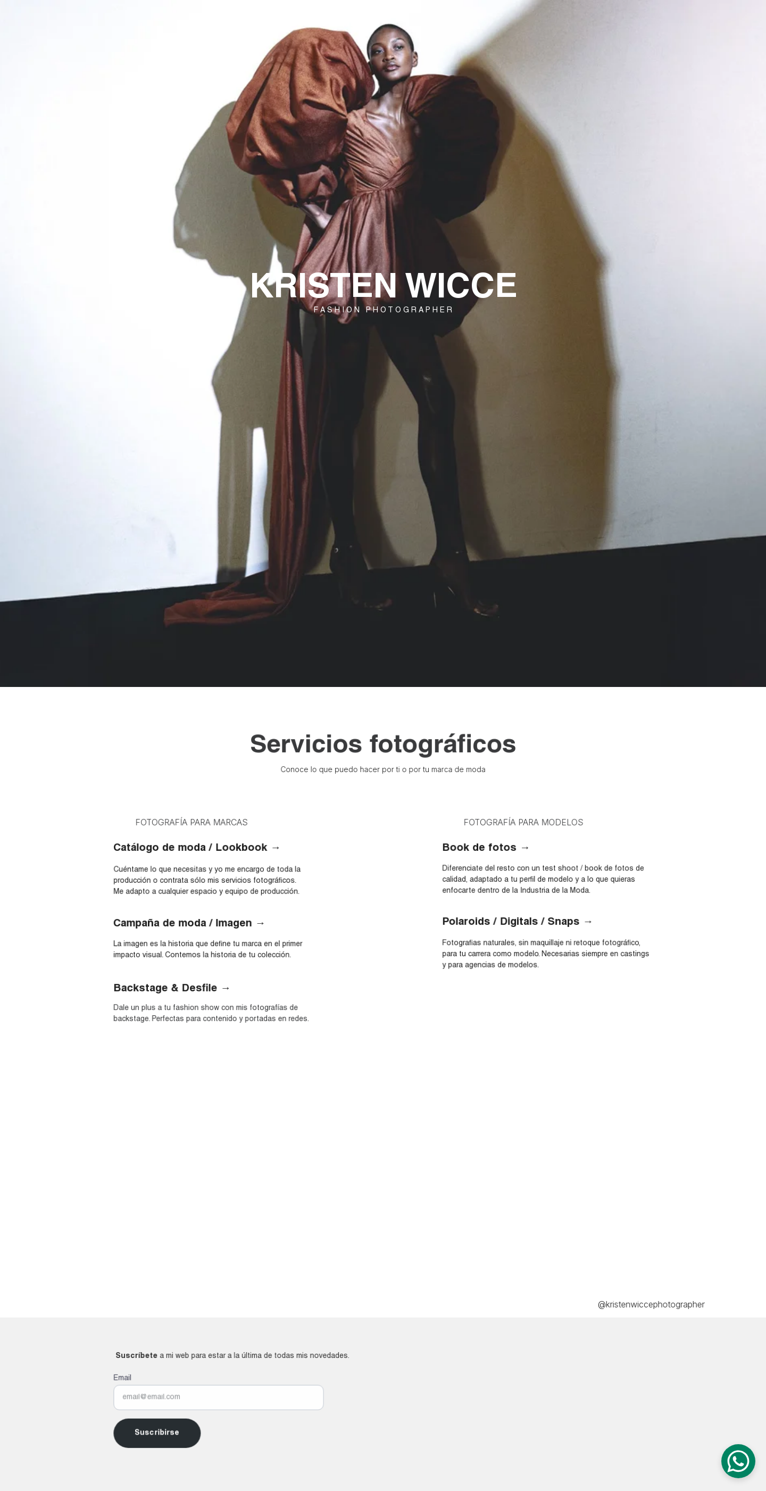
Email (126, 1380)
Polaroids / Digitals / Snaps (512, 922)
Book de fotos (482, 848)
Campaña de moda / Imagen (182, 923)
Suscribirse (159, 1432)
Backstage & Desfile (167, 988)
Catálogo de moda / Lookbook (190, 848)
